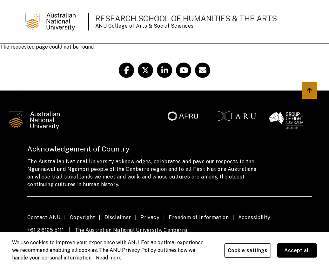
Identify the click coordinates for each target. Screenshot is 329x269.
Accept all (297, 250)
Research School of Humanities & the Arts (186, 18)
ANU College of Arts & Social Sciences (144, 26)
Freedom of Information (199, 217)
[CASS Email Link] (202, 70)
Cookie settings (247, 250)
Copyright (82, 217)
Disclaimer (117, 217)
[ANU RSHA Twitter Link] (145, 70)
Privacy (149, 217)
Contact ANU (43, 217)
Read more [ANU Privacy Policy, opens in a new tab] (109, 258)
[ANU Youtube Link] (183, 70)
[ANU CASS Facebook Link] (126, 70)
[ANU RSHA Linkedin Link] (164, 70)
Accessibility (254, 217)
